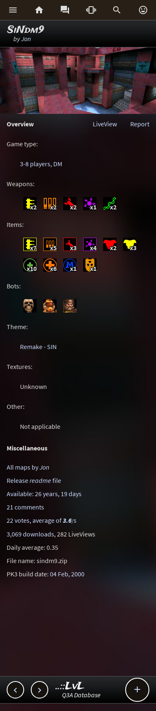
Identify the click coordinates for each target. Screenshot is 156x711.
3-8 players (35, 164)
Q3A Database (81, 695)
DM (57, 164)
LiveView (105, 124)
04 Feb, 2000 (67, 574)
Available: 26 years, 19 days (44, 494)
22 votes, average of (41, 520)
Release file (34, 480)
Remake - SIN (38, 346)
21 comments (25, 507)
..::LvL (70, 686)
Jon (26, 38)
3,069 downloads (30, 534)
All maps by (28, 467)
